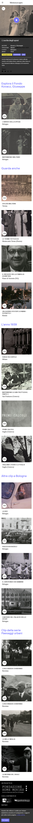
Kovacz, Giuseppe (17, 46)
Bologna (13, 50)
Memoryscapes (16, 2)
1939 (12, 52)
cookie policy (20, 815)
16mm (13, 48)
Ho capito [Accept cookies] (5, 820)
